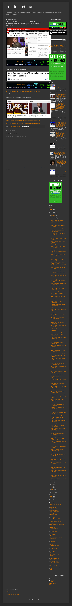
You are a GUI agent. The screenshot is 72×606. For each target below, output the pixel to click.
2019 (51, 209)
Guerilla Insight (53, 527)
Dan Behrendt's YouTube (54, 554)
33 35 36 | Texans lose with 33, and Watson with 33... (57, 450)
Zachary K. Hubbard (53, 581)
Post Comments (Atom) (15, 169)
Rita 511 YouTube (53, 515)
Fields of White (53, 540)
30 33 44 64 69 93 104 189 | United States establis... (57, 426)
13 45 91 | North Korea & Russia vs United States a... (57, 257)
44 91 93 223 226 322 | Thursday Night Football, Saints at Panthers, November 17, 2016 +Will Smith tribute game (60, 134)
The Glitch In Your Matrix (54, 511)
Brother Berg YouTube (54, 561)
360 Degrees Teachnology (55, 566)
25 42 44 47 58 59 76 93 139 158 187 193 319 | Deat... (58, 356)
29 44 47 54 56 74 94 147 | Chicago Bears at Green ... (57, 263)
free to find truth (20, 6)
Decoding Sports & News (54, 545)
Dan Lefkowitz (52, 552)
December (53, 213)
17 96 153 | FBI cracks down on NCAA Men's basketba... (58, 375)
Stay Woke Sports (53, 514)
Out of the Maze (53, 517)
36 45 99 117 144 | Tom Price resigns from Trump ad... (58, 247)
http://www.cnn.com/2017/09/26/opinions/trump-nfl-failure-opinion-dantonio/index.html (23, 123)
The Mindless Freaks (54, 510)
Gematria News (53, 534)
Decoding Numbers (53, 548)
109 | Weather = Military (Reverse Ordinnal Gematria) (57, 271)
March (52, 489)
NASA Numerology (53, 520)
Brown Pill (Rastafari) (54, 559)
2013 (51, 499)
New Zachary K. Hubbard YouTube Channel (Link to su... (57, 418)
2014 (51, 497)
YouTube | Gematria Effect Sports (13, 592)
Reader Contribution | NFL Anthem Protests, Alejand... (57, 392)
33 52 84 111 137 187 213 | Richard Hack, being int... (57, 278)
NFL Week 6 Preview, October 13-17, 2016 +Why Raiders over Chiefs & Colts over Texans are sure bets (61, 162)
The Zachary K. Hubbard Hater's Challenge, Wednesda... (57, 437)
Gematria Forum (53, 535)
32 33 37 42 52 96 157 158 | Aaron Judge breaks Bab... (57, 221)
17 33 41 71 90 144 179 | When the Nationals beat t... (57, 473)
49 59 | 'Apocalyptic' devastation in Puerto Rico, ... (57, 384)
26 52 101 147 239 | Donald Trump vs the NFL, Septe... (58, 292)
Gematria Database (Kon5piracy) (56, 537)
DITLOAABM (52, 544)
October (53, 217)
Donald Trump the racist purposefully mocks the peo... (58, 231)
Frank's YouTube (53, 538)
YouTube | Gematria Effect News (13, 594)
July (52, 482)
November (53, 215)
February (53, 490)
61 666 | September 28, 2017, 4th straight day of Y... (57, 289)
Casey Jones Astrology (54, 558)
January (53, 492)
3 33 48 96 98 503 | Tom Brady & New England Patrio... (58, 460)
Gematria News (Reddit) (54, 532)
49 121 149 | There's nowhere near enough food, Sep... (57, 318)
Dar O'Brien (52, 551)
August (52, 481)
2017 (51, 212)
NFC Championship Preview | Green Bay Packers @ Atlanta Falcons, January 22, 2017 (59, 153)
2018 (51, 210)
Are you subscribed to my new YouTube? (58, 379)
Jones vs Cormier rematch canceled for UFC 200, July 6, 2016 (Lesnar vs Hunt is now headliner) (61, 171)
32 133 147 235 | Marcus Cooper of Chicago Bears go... (57, 458)
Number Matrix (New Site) (55, 518)
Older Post (43, 167)
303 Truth (52, 568)
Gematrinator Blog (53, 531)
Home (25, 167)
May (52, 486)
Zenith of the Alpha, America (55, 504)
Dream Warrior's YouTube (55, 542)
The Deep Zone (53, 513)
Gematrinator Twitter (54, 528)
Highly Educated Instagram (55, 525)
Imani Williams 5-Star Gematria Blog (57, 524)
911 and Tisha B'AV (53, 565)
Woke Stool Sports (53, 508)
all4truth (51, 564)
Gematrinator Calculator (54, 530)
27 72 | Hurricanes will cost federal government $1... (57, 343)
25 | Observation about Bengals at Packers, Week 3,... (57, 452)
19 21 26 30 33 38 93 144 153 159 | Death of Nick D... (57, 369)
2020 (51, 207)
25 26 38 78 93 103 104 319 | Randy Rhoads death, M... (58, 364)
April (52, 487)
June (52, 484)
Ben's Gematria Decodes (54, 562)
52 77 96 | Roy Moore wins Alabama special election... (58, 335)
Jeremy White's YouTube (54, 523)
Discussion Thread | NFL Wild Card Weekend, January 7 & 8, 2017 (60, 86)
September (53, 218)
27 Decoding (52, 569)
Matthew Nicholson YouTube (55, 521)
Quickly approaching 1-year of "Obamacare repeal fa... (56, 377)
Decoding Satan (53, 547)
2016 (51, 494)
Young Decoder (53, 507)
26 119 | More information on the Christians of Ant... (57, 402)
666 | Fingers (53, 330)
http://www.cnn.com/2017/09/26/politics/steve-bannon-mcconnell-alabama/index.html (23, 91)
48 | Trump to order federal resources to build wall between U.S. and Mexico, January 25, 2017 (61, 96)
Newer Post (8, 167)
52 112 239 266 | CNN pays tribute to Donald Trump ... (58, 234)
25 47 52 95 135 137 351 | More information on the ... (57, 286)
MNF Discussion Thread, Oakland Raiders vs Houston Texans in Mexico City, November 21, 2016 (61, 144)
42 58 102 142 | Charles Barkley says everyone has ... (58, 255)
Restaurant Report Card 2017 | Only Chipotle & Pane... (58, 328)
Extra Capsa (52, 541)
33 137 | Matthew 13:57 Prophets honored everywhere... (57, 416)
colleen (51, 555)
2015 (51, 496)
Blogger (41, 599)
